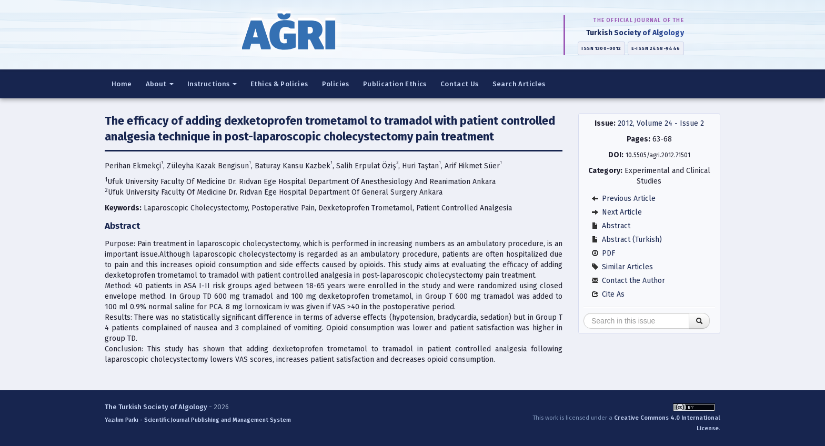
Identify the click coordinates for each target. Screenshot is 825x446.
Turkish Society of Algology (635, 32)
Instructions (212, 84)
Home (122, 84)
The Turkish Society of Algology (156, 407)
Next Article (616, 212)
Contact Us (459, 84)
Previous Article (623, 198)
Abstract (610, 225)
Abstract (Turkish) (626, 239)
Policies (335, 84)
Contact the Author (628, 280)
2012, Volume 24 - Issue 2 (661, 123)
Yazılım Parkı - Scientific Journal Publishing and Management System (198, 420)
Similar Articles (622, 266)
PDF (603, 253)
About (160, 84)
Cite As (608, 294)
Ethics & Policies (279, 84)
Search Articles (519, 84)
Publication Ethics (395, 84)
